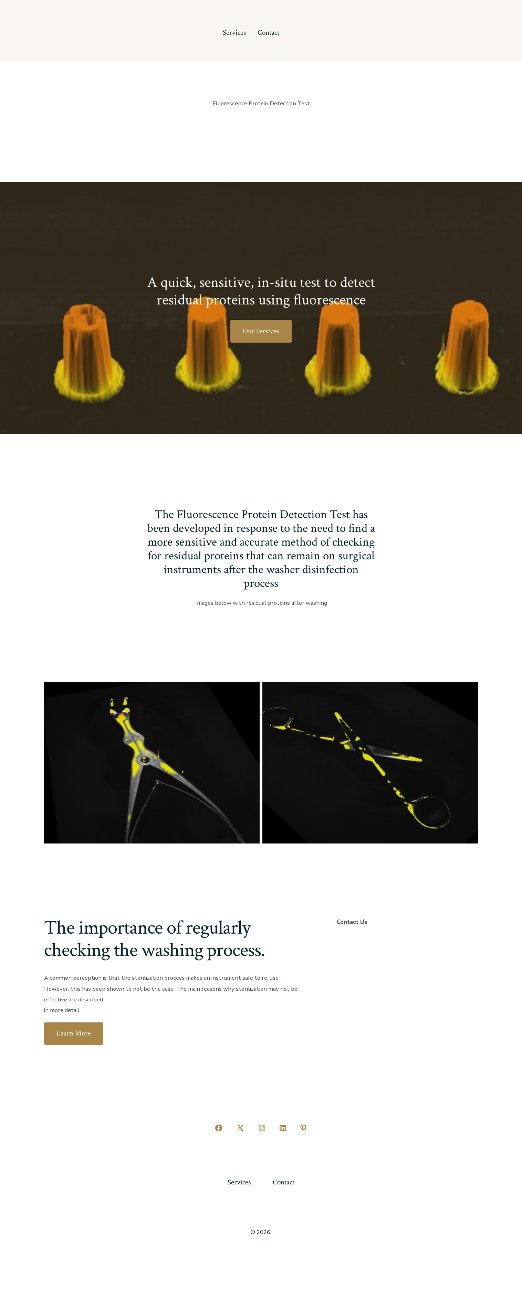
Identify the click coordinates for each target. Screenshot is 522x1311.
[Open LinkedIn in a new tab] (282, 1128)
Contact (268, 32)
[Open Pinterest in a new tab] (303, 1128)
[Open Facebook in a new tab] (218, 1128)
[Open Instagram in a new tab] (262, 1128)
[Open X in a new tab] (240, 1128)
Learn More (73, 1033)
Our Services (261, 331)
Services (234, 32)
